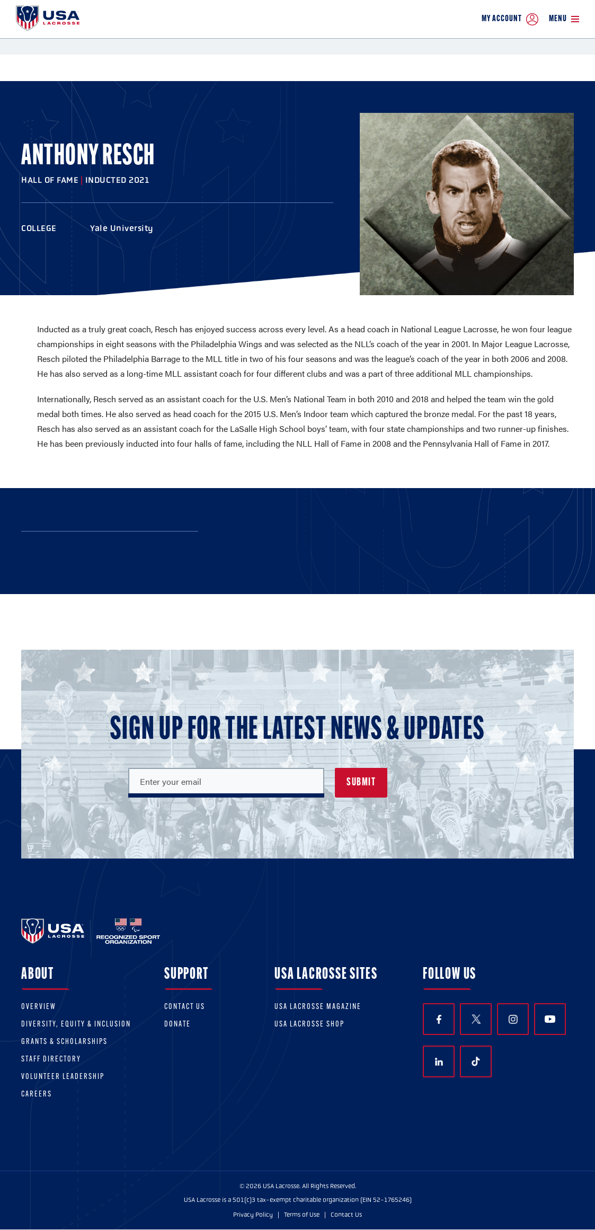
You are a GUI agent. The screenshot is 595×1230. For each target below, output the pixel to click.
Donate (177, 1025)
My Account (510, 19)
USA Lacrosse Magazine (317, 1007)
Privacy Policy (253, 1214)
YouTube (550, 1019)
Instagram (513, 1019)
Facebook (439, 1019)
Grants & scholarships (64, 1042)
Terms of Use (301, 1214)
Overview (38, 1007)
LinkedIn (439, 1062)
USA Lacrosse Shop (309, 1025)
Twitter (475, 1019)
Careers (36, 1095)
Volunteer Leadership (62, 1077)
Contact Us (184, 1007)
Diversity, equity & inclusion (76, 1025)
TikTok (475, 1061)
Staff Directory (51, 1060)
